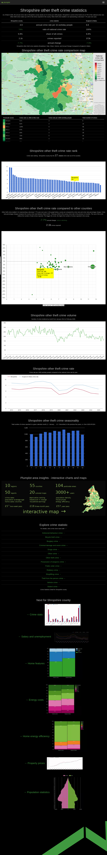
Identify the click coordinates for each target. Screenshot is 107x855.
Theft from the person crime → (53, 578)
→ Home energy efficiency (53, 736)
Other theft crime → (53, 558)
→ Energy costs (53, 699)
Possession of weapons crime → (53, 562)
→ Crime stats (54, 614)
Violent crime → (53, 587)
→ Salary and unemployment (53, 636)
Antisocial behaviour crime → (53, 533)
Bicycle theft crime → (53, 537)
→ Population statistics (53, 792)
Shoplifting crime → (53, 574)
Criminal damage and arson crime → (53, 545)
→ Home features (54, 663)
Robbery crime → (53, 570)
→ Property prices (53, 763)
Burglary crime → (53, 541)
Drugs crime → (53, 549)
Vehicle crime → (53, 582)
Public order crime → (53, 566)
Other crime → (53, 554)
